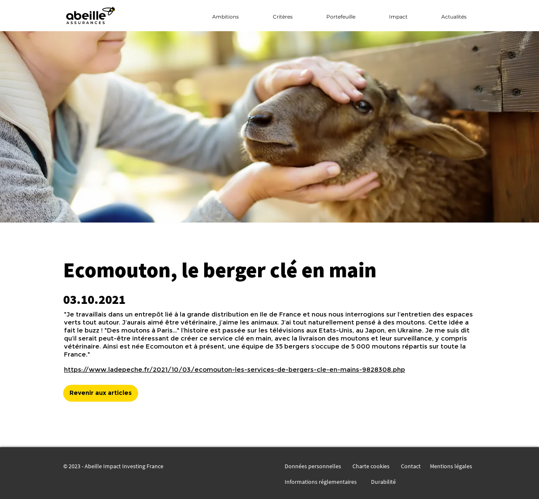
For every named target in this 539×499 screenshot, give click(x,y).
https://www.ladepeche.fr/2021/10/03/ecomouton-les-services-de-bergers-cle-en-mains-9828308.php (234, 369)
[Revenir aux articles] (100, 393)
